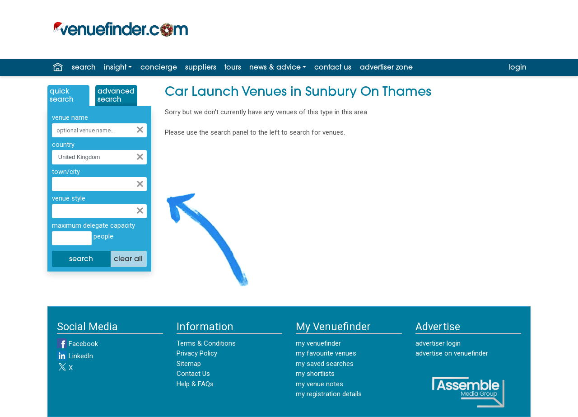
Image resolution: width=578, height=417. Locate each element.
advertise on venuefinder (451, 353)
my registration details (329, 394)
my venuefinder (318, 343)
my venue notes (319, 384)
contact (332, 67)
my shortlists (315, 374)
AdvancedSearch (116, 95)
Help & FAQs (195, 384)
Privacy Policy (197, 353)
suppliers (200, 67)
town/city (66, 172)
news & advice (275, 67)
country (63, 145)
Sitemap (189, 364)
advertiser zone (386, 67)
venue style (68, 198)
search (84, 67)
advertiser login (438, 343)
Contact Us (193, 374)
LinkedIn (75, 356)
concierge (158, 67)
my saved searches (325, 364)
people (102, 236)
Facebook (77, 344)
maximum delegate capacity (93, 225)
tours (232, 67)
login (517, 67)
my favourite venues (326, 353)
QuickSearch (62, 95)
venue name (70, 117)
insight (115, 67)
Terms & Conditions (206, 343)
